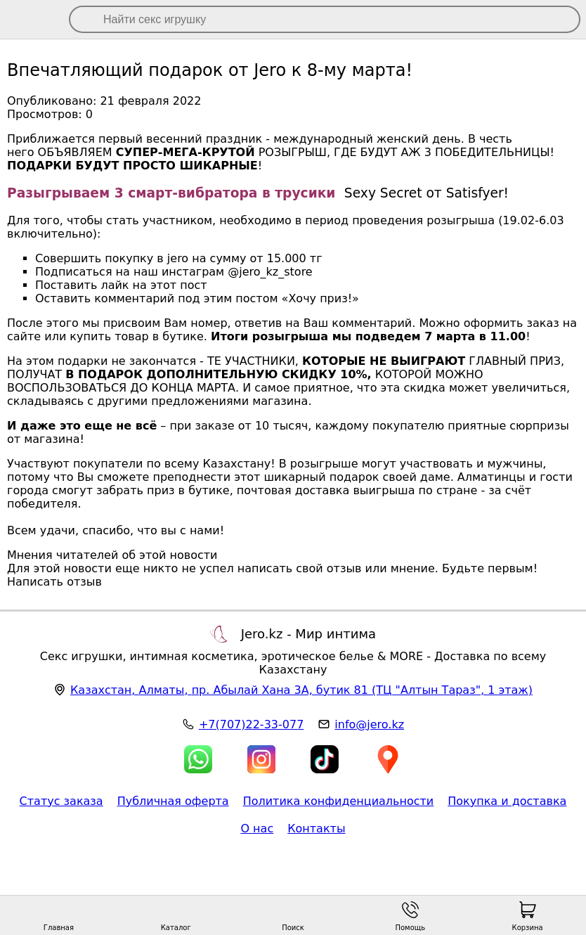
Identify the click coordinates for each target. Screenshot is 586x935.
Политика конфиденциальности (338, 801)
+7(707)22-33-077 (251, 724)
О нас (256, 828)
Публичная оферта (173, 801)
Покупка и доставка (507, 801)
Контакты (316, 828)
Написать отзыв (54, 581)
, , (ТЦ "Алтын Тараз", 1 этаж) (301, 690)
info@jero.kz (369, 724)
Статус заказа (61, 801)
